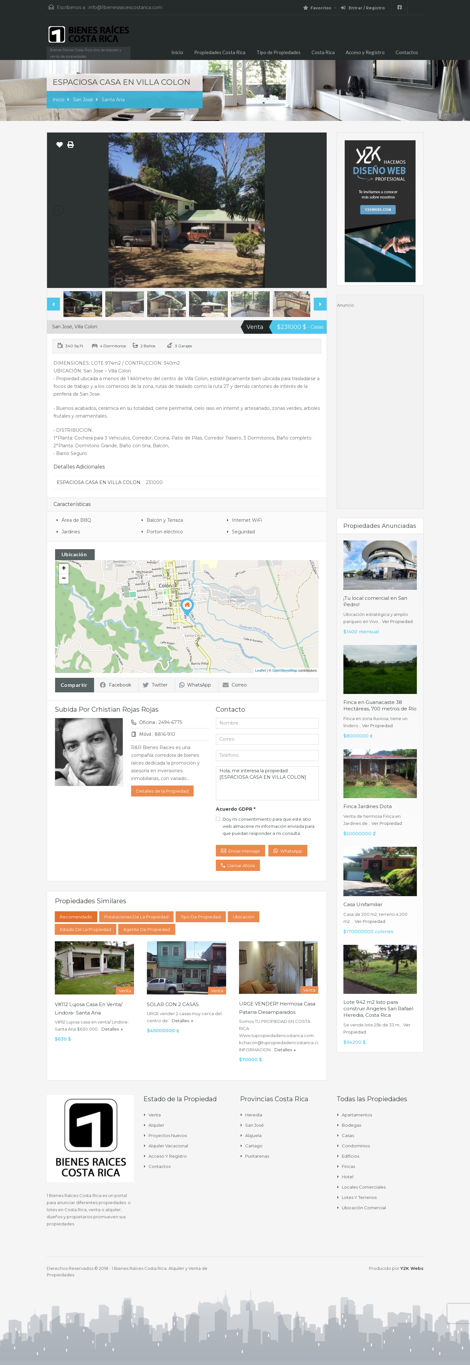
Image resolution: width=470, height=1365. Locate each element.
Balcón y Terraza (165, 520)
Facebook (115, 685)
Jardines (71, 532)
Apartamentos (357, 1114)
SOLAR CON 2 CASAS (173, 1004)
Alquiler (156, 1125)
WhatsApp (195, 685)
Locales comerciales (364, 1187)
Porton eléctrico (165, 532)
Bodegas (351, 1125)
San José (83, 100)
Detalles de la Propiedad (162, 791)
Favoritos (317, 7)
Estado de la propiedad (85, 929)
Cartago (254, 1145)
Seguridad (243, 532)
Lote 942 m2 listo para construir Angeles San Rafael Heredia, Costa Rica (378, 1008)
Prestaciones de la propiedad (136, 916)
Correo (235, 685)
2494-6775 (170, 722)
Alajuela (253, 1135)
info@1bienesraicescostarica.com (125, 7)
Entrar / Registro (363, 7)
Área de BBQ (76, 520)
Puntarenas (257, 1156)
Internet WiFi (247, 520)
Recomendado (76, 916)
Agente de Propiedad (146, 929)
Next (320, 304)
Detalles (112, 1029)
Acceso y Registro (365, 52)
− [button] (64, 579)
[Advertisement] (380, 405)
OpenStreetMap (284, 670)
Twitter (155, 685)
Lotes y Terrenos (359, 1197)
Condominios (356, 1145)
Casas (348, 1135)
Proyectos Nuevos (168, 1135)
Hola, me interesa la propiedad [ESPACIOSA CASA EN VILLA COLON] (267, 783)
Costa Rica (323, 52)
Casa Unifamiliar (362, 904)
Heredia (253, 1114)
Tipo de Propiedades (278, 52)
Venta (155, 1114)
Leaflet (260, 670)
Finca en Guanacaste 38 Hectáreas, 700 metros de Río (380, 705)
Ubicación (243, 916)
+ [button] (64, 569)
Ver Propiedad (397, 621)
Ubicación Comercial (364, 1207)
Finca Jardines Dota (367, 806)
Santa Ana (113, 100)
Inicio (177, 52)
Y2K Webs (412, 1268)
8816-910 (165, 734)
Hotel (347, 1176)
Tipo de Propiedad (201, 916)
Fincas (348, 1166)
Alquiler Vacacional (168, 1145)
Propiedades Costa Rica (219, 52)
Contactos (407, 52)
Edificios (350, 1156)
